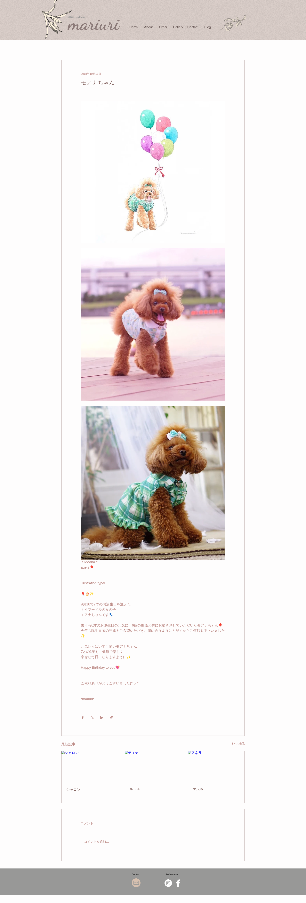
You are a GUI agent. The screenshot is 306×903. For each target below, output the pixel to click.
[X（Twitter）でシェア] (92, 717)
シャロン (73, 789)
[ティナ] (153, 767)
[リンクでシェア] (111, 717)
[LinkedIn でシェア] (102, 717)
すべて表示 (238, 743)
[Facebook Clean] (178, 883)
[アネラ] (216, 767)
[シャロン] (89, 767)
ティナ (135, 789)
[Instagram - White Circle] (168, 883)
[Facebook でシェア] (83, 717)
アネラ (198, 789)
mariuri (93, 23)
